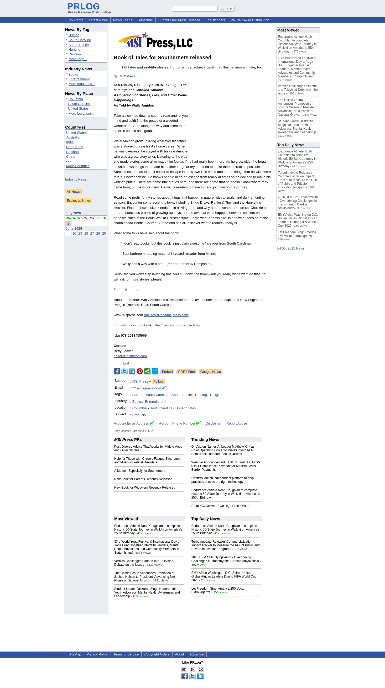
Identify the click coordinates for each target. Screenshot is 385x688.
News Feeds (122, 20)
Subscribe (145, 20)
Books (73, 74)
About (179, 654)
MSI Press (127, 76)
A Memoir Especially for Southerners (139, 471)
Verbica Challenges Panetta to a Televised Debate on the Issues (143, 563)
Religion (75, 54)
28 (86, 233)
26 (98, 233)
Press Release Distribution (89, 10)
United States (78, 108)
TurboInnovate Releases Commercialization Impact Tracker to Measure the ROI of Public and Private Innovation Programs (225, 545)
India (70, 142)
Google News (210, 372)
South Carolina (80, 40)
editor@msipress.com (130, 356)
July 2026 (73, 213)
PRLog (171, 85)
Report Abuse (236, 423)
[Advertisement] (231, 121)
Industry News (76, 179)
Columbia (76, 99)
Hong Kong (74, 147)
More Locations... (82, 113)
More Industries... (82, 84)
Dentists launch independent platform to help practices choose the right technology (222, 480)
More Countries (78, 166)
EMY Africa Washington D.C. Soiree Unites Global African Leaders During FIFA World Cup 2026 (224, 576)
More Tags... (78, 59)
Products (139, 415)
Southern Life (79, 45)
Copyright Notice (156, 654)
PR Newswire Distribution (250, 20)
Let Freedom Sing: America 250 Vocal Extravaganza (297, 234)
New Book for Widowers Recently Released (144, 487)
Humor (74, 35)
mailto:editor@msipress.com (166, 315)
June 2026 (74, 228)
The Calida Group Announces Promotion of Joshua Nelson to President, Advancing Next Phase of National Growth (145, 576)
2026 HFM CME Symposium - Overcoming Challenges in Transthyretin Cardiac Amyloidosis (225, 559)
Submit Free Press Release (179, 20)
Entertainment (79, 79)
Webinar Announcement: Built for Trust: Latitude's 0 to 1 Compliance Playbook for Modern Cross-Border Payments (226, 466)
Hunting (74, 49)
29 (80, 233)
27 (92, 233)
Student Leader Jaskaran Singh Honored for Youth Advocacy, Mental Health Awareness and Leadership (147, 592)
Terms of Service (126, 654)
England (72, 152)
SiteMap (75, 654)
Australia (73, 137)
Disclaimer (214, 423)
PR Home (76, 20)
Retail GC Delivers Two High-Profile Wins (220, 506)
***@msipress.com (146, 388)
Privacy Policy (97, 654)
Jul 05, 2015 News (291, 248)
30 (74, 233)
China (70, 156)
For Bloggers (215, 20)
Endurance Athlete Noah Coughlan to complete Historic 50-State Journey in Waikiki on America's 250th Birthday (225, 493)
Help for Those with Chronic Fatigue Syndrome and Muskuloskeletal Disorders (147, 460)
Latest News (98, 20)
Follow (158, 381)
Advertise (197, 654)
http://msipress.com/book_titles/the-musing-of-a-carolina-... (158, 325)
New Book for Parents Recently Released (143, 479)
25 (104, 233)
